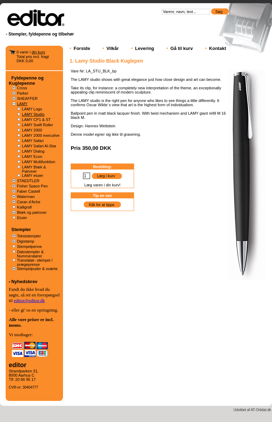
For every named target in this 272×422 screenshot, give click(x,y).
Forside (82, 48)
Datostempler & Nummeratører (30, 254)
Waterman (25, 196)
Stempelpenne (29, 246)
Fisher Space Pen (32, 186)
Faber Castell (28, 191)
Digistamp (25, 241)
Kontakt (217, 48)
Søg (219, 11)
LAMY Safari (33, 141)
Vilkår (112, 48)
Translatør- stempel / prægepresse (34, 262)
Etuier (22, 218)
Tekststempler (29, 236)
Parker (22, 93)
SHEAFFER (27, 98)
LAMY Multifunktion (38, 162)
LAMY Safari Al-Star (39, 146)
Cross (22, 88)
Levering (144, 48)
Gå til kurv (181, 48)
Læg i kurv (106, 176)
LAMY (22, 104)
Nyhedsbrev (24, 281)
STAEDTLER (28, 181)
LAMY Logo (32, 109)
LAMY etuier (32, 175)
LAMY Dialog (33, 151)
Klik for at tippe (102, 205)
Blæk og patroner (31, 212)
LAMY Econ (32, 156)
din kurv (38, 52)
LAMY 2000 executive (40, 135)
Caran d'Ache (28, 202)
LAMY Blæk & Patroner (34, 169)
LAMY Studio (33, 114)
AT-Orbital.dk (261, 410)
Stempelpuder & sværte (37, 269)
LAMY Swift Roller (37, 125)
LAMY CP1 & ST (36, 119)
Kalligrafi (24, 207)
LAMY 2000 (32, 130)
